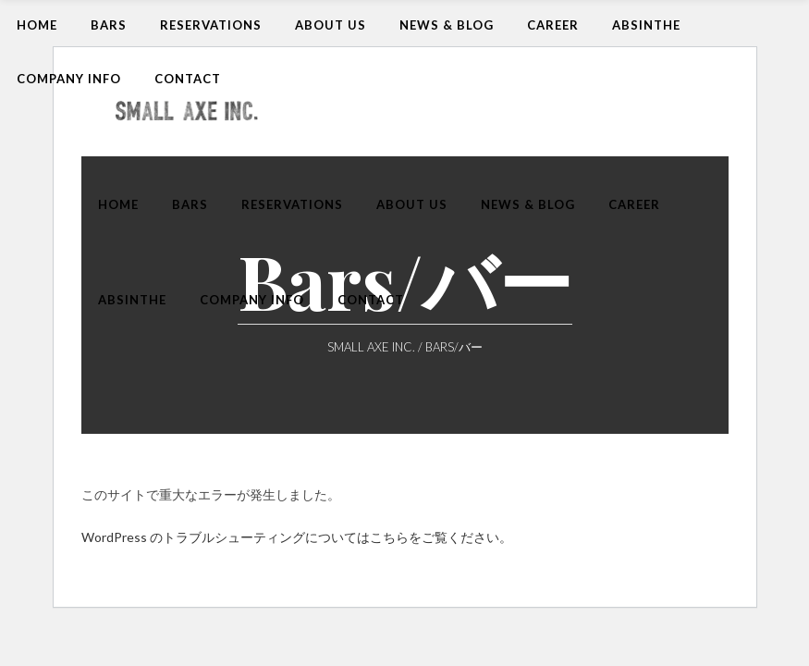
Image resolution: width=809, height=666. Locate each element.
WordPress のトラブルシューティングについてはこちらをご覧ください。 (296, 537)
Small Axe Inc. (371, 347)
